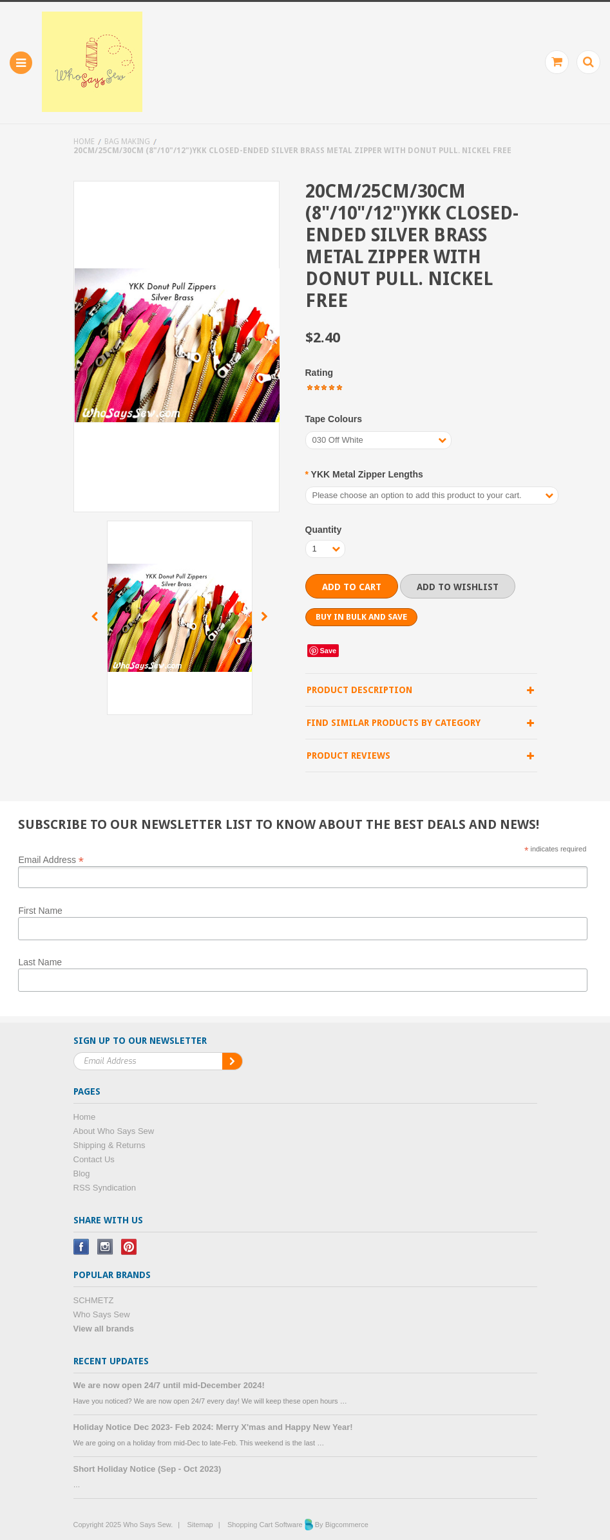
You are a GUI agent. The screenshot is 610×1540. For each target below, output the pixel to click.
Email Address (51, 859)
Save (328, 650)
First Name (40, 910)
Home (84, 141)
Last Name (40, 962)
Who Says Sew (101, 1314)
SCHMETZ (93, 1300)
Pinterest (129, 1247)
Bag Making (127, 141)
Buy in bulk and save (361, 617)
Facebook (81, 1247)
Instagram (105, 1247)
